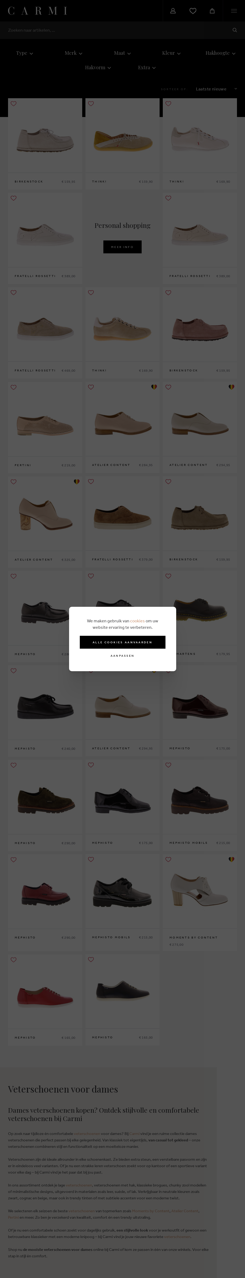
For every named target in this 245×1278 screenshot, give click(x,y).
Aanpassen (123, 656)
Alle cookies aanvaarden (122, 642)
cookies (137, 620)
